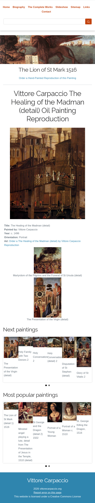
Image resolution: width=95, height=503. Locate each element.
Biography (19, 7)
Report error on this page (47, 492)
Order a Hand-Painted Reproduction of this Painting (47, 78)
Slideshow (62, 7)
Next (87, 359)
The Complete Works (40, 7)
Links (86, 7)
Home (6, 7)
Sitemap (75, 7)
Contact (46, 11)
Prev (7, 359)
